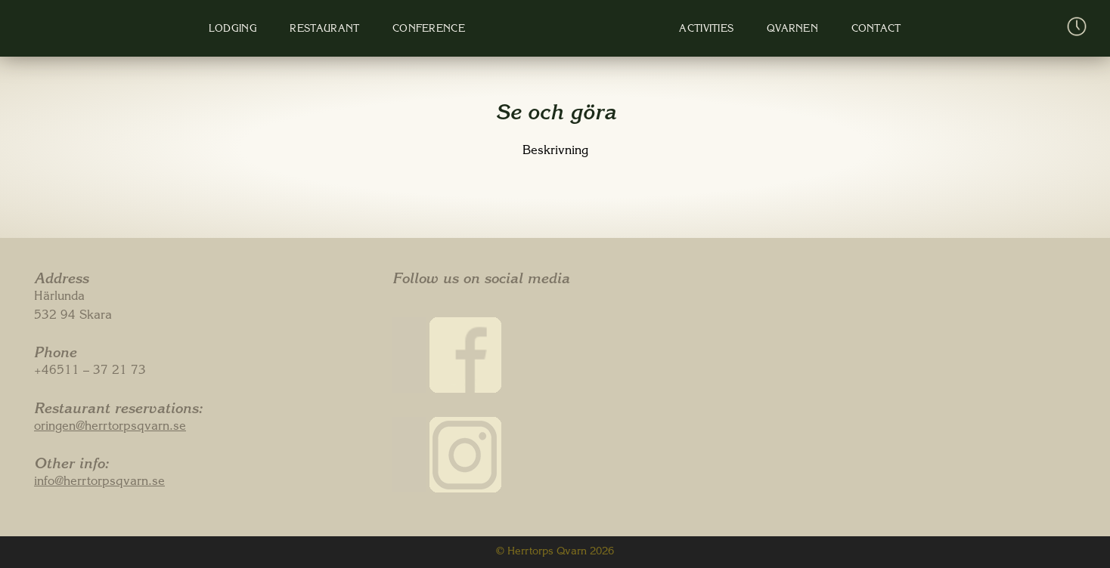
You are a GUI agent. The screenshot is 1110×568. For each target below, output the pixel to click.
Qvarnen (783, 30)
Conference (425, 30)
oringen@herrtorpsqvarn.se (110, 427)
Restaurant (323, 30)
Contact (866, 30)
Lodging (232, 30)
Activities (699, 30)
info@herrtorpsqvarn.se (99, 483)
